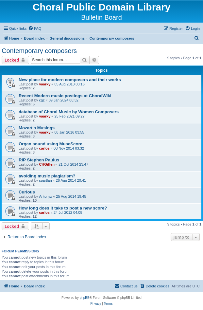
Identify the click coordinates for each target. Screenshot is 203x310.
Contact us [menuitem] (126, 285)
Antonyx (45, 196)
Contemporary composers (39, 50)
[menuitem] (34, 28)
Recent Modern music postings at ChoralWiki (65, 95)
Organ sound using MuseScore (50, 143)
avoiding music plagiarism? (47, 175)
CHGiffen (47, 164)
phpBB (85, 298)
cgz (41, 100)
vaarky (44, 84)
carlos (44, 148)
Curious (27, 192)
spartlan (45, 180)
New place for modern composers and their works (70, 79)
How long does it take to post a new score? (63, 208)
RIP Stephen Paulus (39, 159)
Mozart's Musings (37, 127)
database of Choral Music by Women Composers (69, 111)
